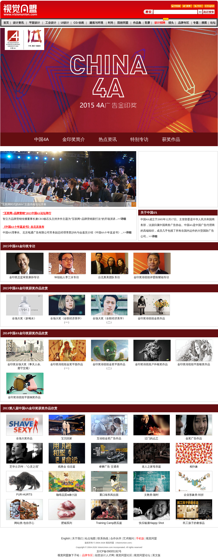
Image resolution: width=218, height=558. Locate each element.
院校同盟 (122, 22)
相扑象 (194, 466)
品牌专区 (183, 22)
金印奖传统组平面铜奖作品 (24, 397)
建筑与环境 (96, 22)
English (65, 538)
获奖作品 (171, 139)
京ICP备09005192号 (109, 551)
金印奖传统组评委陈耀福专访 (151, 277)
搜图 (204, 22)
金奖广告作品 (194, 438)
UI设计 (65, 22)
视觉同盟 (151, 538)
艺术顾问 (128, 538)
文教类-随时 (151, 494)
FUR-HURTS (24, 494)
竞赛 (147, 22)
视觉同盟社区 (124, 555)
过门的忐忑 (151, 438)
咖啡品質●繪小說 (66, 494)
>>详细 (121, 218)
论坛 (213, 22)
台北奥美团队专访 (109, 277)
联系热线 (102, 538)
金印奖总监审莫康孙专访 (24, 277)
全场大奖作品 (24, 438)
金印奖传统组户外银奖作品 (151, 364)
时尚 (110, 22)
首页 (6, 22)
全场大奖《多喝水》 (24, 318)
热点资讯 (108, 139)
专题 (196, 22)
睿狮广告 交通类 (109, 466)
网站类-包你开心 (24, 523)
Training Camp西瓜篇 (109, 523)
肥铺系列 (66, 523)
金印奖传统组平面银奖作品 (193, 364)
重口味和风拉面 (109, 494)
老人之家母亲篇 (151, 466)
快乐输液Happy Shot (151, 523)
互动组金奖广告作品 (109, 438)
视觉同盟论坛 (142, 555)
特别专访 (139, 139)
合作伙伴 (115, 538)
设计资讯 (18, 22)
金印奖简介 (73, 139)
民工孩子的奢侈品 (194, 523)
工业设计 (50, 22)
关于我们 (77, 538)
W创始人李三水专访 (66, 277)
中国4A (41, 139)
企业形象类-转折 (194, 494)
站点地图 (90, 538)
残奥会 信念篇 (66, 466)
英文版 (156, 555)
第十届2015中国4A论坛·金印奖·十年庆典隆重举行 (31, 204)
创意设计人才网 (104, 555)
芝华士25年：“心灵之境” (24, 466)
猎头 (171, 22)
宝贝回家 (66, 438)
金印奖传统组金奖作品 (151, 318)
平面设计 (34, 22)
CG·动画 (79, 22)
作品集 (137, 22)
